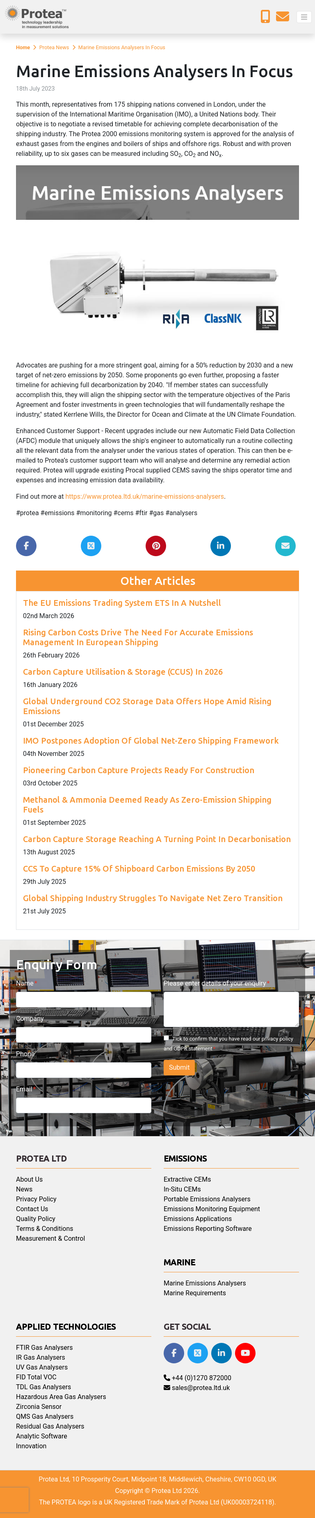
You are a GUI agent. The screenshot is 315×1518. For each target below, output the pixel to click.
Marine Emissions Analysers (205, 1283)
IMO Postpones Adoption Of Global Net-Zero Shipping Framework (151, 740)
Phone (25, 1054)
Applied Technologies (66, 1326)
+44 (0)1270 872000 (197, 1378)
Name (25, 983)
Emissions (185, 1158)
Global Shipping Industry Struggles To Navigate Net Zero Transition (153, 898)
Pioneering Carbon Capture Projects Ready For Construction (138, 770)
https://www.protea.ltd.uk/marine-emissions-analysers (145, 496)
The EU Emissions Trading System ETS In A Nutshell (122, 602)
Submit (179, 1067)
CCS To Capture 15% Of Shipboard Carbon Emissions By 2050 (139, 868)
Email (24, 1089)
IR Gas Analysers (40, 1357)
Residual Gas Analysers (50, 1426)
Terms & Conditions (44, 1229)
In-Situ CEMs (182, 1189)
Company (30, 1019)
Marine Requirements (195, 1293)
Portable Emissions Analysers (207, 1199)
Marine (179, 1262)
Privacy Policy (36, 1199)
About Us (29, 1179)
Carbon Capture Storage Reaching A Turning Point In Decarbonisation (157, 839)
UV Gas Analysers (42, 1367)
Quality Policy (35, 1219)
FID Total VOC (36, 1377)
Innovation (31, 1446)
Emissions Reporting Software (208, 1229)
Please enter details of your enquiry (215, 983)
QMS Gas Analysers (44, 1416)
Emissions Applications (198, 1219)
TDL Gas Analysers (43, 1387)
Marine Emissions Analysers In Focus (121, 47)
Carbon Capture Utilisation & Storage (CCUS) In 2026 (123, 671)
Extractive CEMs (187, 1179)
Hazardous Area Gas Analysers (61, 1397)
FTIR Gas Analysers (44, 1347)
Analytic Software (41, 1436)
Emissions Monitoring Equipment (212, 1209)
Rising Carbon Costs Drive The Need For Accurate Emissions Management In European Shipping (138, 637)
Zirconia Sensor (39, 1407)
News (24, 1189)
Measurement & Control (50, 1238)
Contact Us (32, 1209)
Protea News (54, 47)
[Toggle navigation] (304, 17)
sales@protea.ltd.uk (197, 1388)
